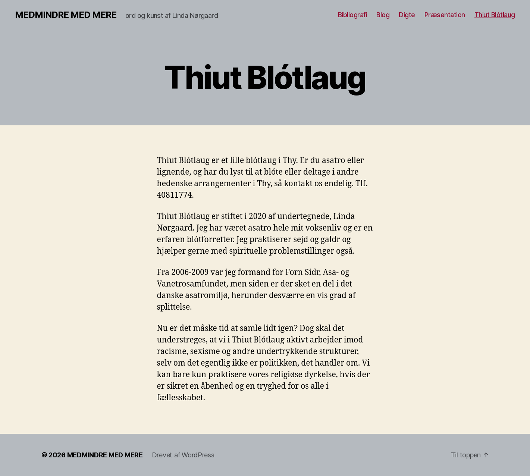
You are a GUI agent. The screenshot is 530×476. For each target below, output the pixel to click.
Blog (382, 15)
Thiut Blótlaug (494, 15)
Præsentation (444, 15)
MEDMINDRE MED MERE (65, 14)
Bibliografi (352, 15)
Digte (407, 15)
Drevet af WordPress (183, 455)
